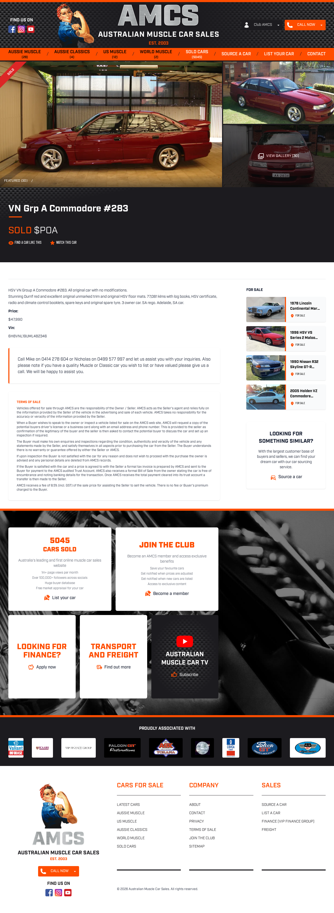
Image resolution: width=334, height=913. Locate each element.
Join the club (202, 838)
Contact (316, 54)
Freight (269, 830)
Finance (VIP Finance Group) (288, 822)
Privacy (196, 822)
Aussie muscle (24, 54)
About (195, 805)
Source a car (236, 54)
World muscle (156, 54)
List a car (271, 813)
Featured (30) (15, 180)
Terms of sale (202, 830)
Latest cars (128, 805)
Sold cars (197, 54)
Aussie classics (72, 54)
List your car (279, 54)
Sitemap (197, 847)
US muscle (115, 54)
